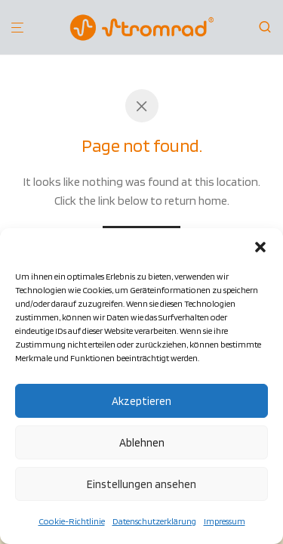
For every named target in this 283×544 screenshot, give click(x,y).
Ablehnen (142, 443)
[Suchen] (269, 27)
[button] (260, 247)
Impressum (224, 521)
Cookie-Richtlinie (71, 521)
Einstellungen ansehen (141, 484)
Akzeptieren (141, 401)
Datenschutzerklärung (154, 521)
